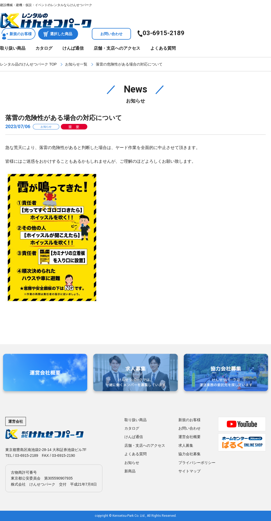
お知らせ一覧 (76, 64)
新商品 (130, 471)
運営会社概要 (189, 437)
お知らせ (131, 462)
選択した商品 (61, 34)
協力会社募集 (189, 454)
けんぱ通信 (73, 48)
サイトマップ (189, 471)
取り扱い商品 (12, 48)
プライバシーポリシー (196, 462)
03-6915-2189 (163, 33)
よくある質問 (163, 48)
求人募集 (185, 445)
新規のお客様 (21, 34)
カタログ (43, 48)
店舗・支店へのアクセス (117, 48)
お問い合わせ (111, 34)
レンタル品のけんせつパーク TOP (28, 64)
